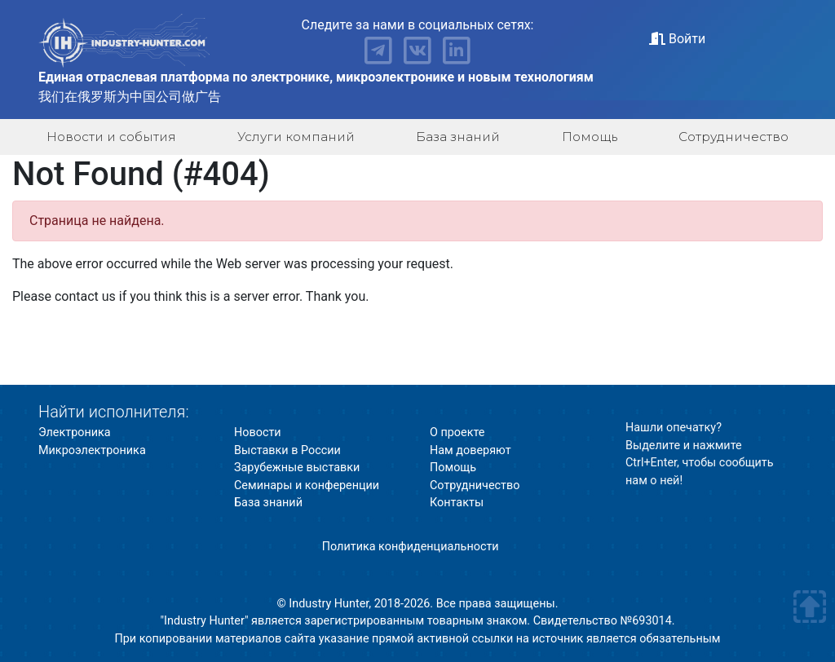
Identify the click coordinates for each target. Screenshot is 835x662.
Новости (257, 432)
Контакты (457, 503)
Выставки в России (287, 450)
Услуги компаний (296, 136)
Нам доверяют (470, 450)
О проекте (457, 432)
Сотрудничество (733, 136)
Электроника (74, 432)
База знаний (458, 136)
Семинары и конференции (306, 485)
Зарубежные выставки (297, 467)
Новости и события (111, 136)
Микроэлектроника (92, 450)
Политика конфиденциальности (410, 547)
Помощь (589, 136)
